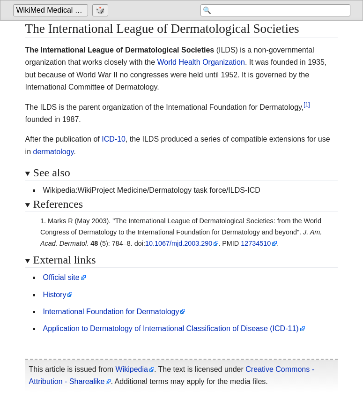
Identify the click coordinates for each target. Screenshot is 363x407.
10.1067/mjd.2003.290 (178, 243)
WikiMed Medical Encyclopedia (52, 10)
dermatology (53, 152)
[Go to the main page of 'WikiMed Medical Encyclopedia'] (51, 10)
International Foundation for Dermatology (111, 312)
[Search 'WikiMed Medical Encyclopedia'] (275, 10)
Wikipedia (132, 369)
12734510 (256, 243)
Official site (61, 277)
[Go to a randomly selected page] (101, 10)
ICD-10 (114, 139)
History (55, 295)
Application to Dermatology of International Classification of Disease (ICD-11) (171, 328)
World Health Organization (201, 62)
